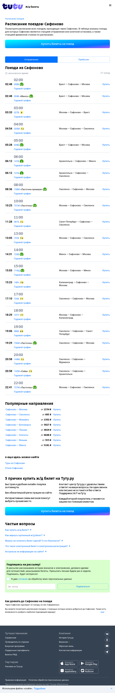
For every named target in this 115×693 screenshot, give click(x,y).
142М (17, 371)
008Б (16, 84)
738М (17, 189)
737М (17, 387)
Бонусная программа (14, 646)
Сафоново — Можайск (17, 419)
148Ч (16, 282)
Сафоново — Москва (16, 409)
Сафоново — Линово (16, 430)
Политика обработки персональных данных (49, 680)
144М (17, 359)
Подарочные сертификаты (17, 650)
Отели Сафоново (14, 468)
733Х (16, 238)
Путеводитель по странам (17, 642)
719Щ (17, 270)
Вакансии (63, 642)
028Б (16, 145)
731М (17, 205)
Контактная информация (70, 650)
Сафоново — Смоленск (18, 414)
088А (16, 331)
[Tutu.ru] (12, 6)
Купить (57, 409)
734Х (16, 298)
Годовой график (22, 88)
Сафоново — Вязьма (16, 440)
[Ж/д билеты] (32, 6)
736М (17, 343)
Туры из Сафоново (15, 463)
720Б (16, 254)
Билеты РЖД (11, 654)
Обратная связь (66, 646)
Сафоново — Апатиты (17, 435)
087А (16, 222)
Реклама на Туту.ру (13, 666)
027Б (16, 112)
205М (17, 128)
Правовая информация (15, 680)
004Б (16, 96)
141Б (16, 161)
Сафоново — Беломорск (18, 424)
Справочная (10, 638)
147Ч (16, 315)
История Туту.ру (66, 638)
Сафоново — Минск (16, 445)
